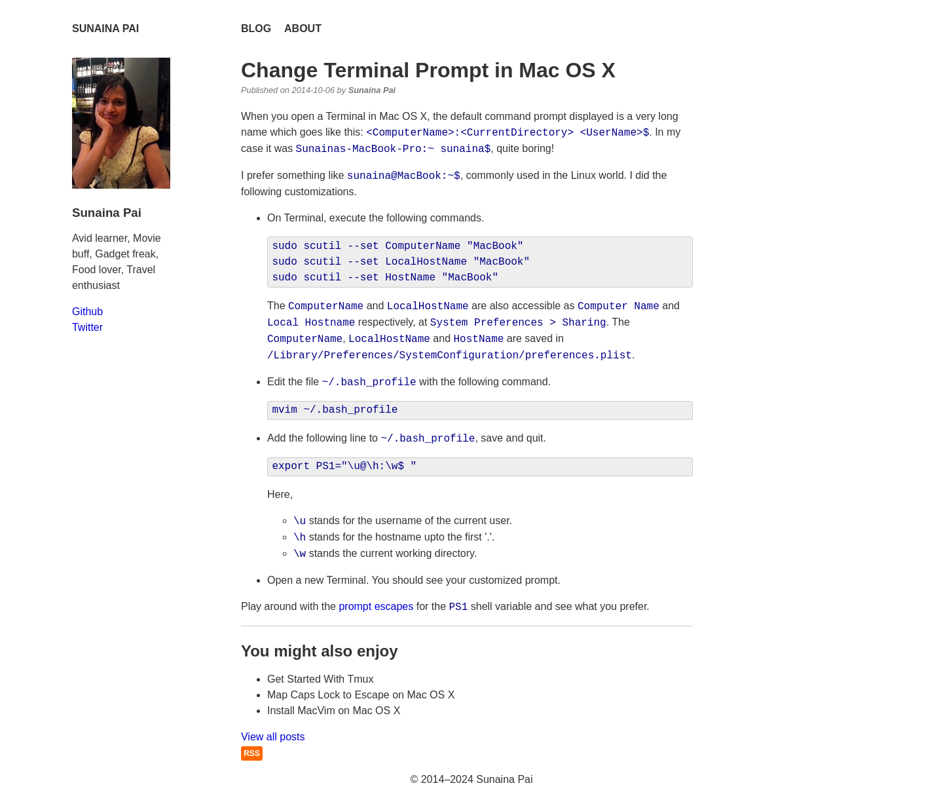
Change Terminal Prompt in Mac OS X (428, 70)
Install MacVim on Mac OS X (333, 710)
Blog (256, 28)
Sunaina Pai (105, 28)
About (303, 28)
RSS (252, 753)
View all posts (273, 736)
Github (87, 311)
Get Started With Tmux (320, 679)
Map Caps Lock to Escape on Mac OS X (360, 694)
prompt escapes (376, 607)
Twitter (87, 327)
